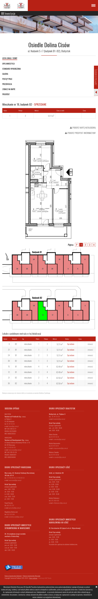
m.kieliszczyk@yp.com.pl (16, 516)
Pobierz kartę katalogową (83, 127)
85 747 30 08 (55, 454)
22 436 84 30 (11, 447)
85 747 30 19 (55, 445)
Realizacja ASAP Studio (45, 578)
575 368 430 (55, 500)
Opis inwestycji (8, 63)
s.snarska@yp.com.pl (59, 439)
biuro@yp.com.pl (14, 426)
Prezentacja (7, 84)
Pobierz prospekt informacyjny (80, 132)
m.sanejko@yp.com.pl (59, 457)
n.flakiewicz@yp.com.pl (60, 503)
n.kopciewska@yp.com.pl (60, 448)
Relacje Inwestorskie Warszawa (31, 576)
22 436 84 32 (20, 478)
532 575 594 (11, 514)
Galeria (5, 73)
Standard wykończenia (11, 68)
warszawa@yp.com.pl (15, 450)
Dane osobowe (33, 578)
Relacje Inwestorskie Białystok (13, 576)
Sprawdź (90, 344)
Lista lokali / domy (9, 58)
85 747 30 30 (11, 424)
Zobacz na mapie (8, 89)
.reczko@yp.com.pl (15, 508)
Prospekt (6, 94)
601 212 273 (10, 505)
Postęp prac (7, 79)
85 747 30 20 (55, 437)
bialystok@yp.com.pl (59, 419)
